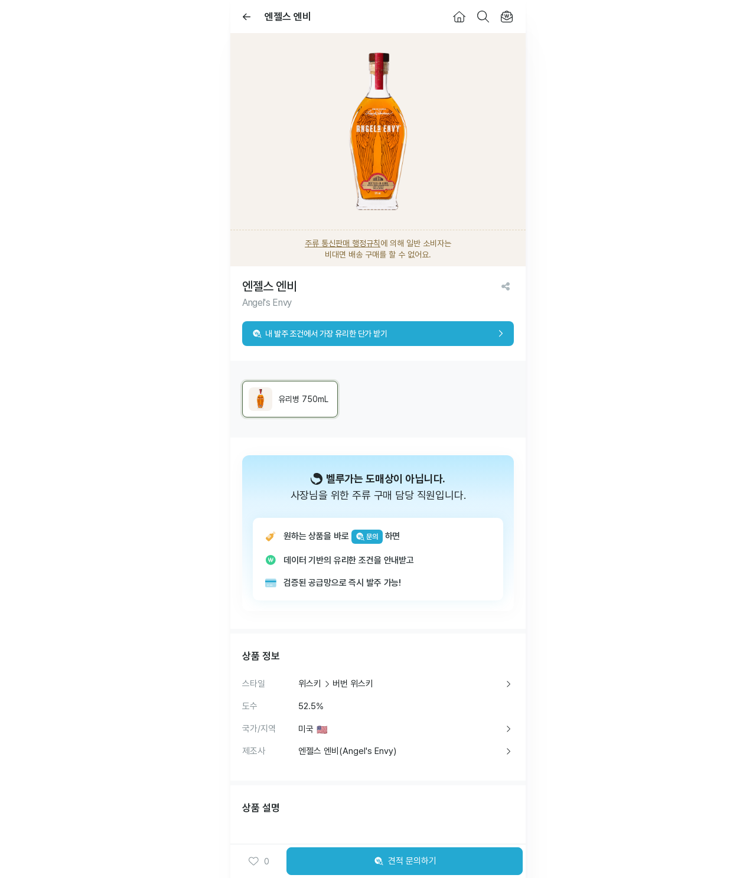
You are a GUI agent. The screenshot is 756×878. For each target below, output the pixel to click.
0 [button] (258, 861)
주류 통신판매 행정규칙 (342, 243)
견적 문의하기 (404, 861)
